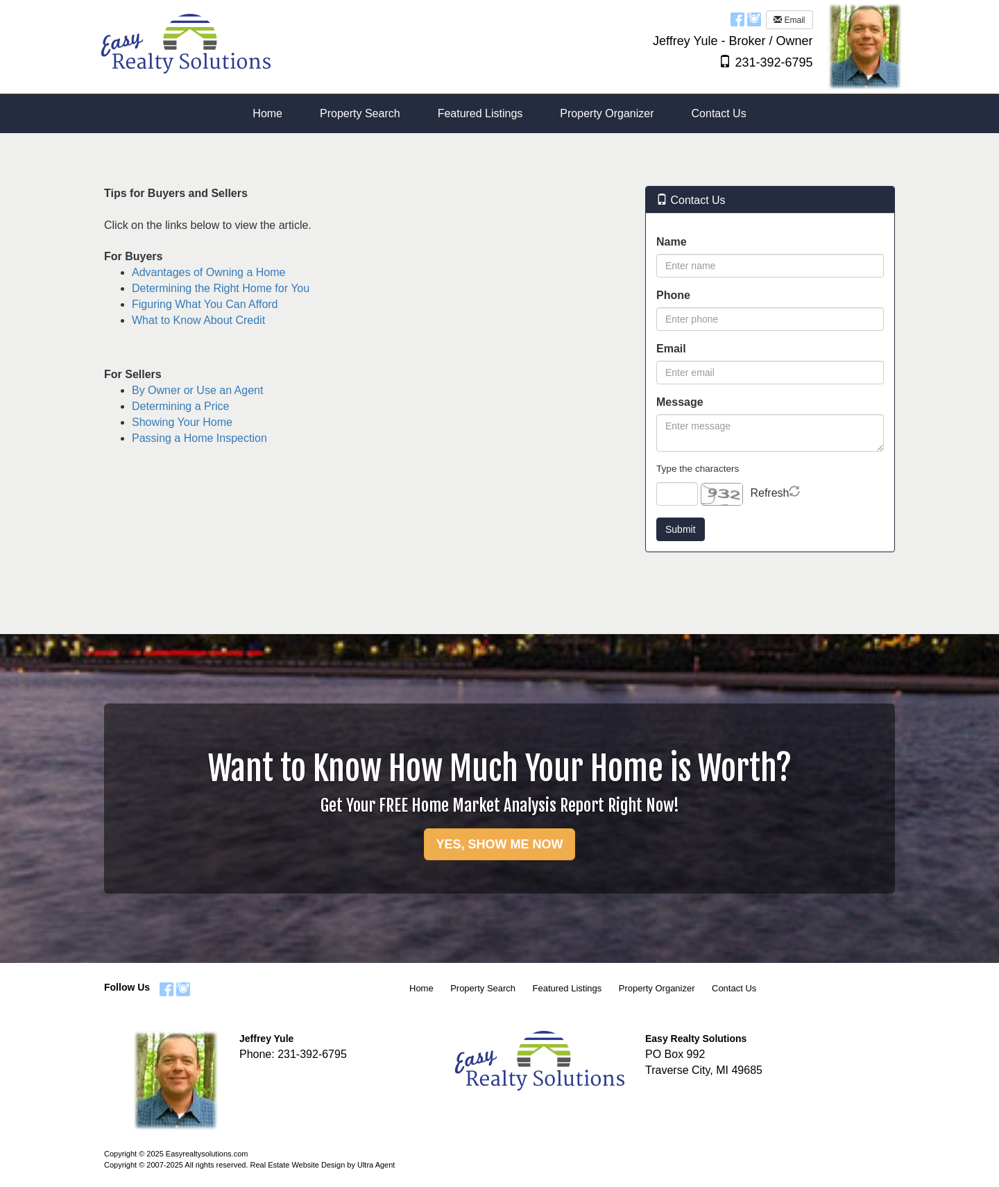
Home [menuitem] (267, 113)
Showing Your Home (182, 422)
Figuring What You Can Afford (205, 304)
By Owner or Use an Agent (197, 390)
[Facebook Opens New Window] (737, 19)
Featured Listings (567, 988)
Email (789, 20)
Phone (673, 295)
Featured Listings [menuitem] (480, 113)
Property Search (482, 988)
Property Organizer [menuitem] (607, 113)
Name (671, 242)
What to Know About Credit (198, 320)
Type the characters (697, 468)
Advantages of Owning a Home (208, 272)
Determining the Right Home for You (220, 288)
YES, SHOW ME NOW (499, 844)
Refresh (769, 493)
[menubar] (499, 114)
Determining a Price (181, 406)
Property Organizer (657, 988)
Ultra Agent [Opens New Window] (376, 1165)
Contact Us (734, 988)
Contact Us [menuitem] (719, 113)
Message (679, 402)
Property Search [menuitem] (360, 113)
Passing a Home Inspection (199, 438)
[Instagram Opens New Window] (754, 19)
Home (421, 988)
